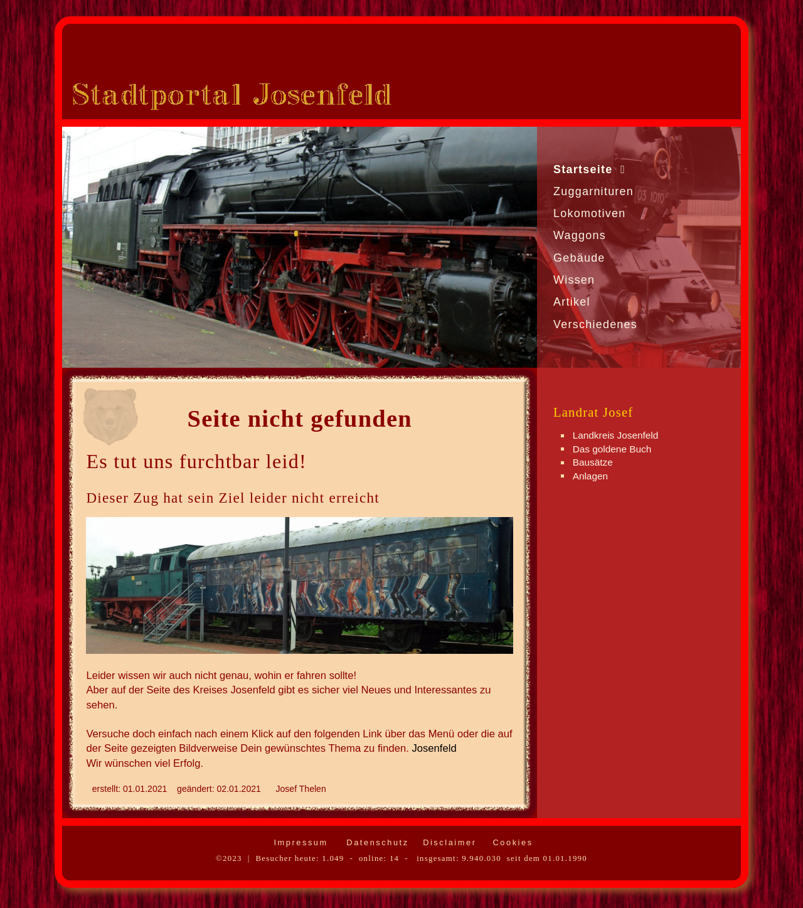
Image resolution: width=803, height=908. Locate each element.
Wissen (574, 280)
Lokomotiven (589, 213)
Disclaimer (447, 842)
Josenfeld (434, 748)
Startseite (582, 169)
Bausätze (593, 462)
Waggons (579, 235)
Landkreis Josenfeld (616, 435)
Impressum (298, 842)
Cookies (511, 842)
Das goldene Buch (612, 448)
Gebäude (579, 258)
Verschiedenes (595, 324)
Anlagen (590, 475)
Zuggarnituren (593, 191)
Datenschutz (375, 842)
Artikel (571, 302)
